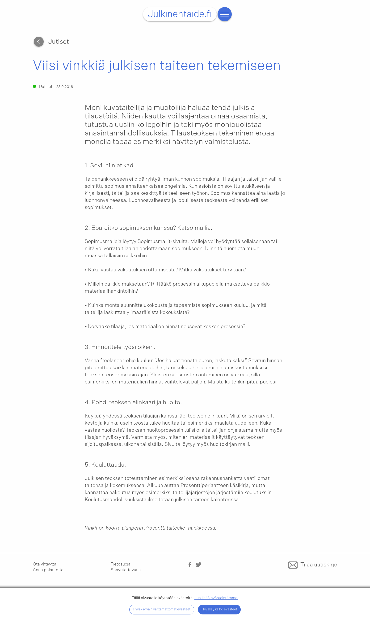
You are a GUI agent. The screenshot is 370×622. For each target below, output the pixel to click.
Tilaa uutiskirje (318, 565)
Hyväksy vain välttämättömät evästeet (161, 609)
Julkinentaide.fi (180, 14)
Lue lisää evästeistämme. (216, 598)
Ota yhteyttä (44, 564)
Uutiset (58, 42)
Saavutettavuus (126, 570)
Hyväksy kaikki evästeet (219, 609)
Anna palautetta (48, 570)
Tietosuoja (120, 564)
